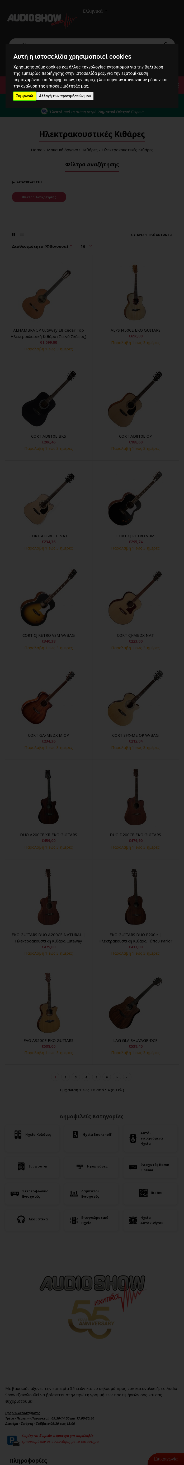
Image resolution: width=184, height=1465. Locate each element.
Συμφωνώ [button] (24, 96)
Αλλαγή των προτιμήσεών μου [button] (65, 96)
